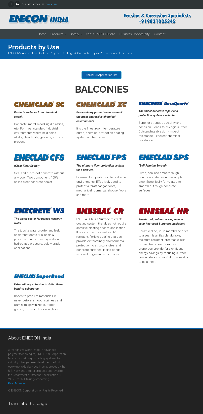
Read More (16, 383)
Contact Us (51, 4)
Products (57, 34)
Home (42, 34)
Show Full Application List (101, 75)
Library (74, 34)
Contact (159, 34)
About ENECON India (100, 34)
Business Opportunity (134, 34)
